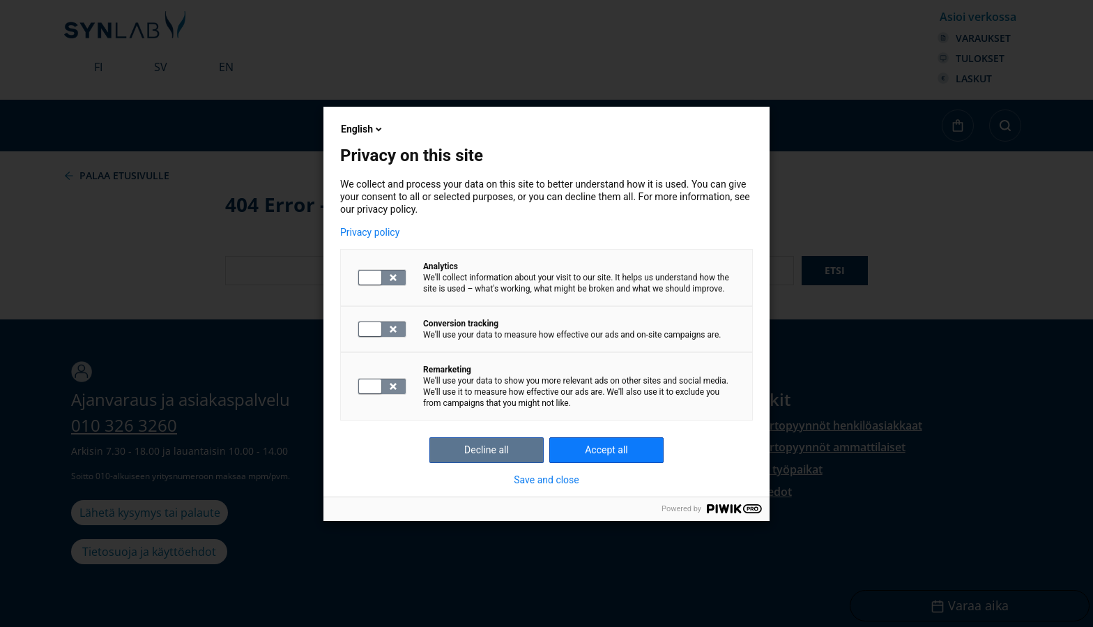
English (362, 129)
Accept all (606, 449)
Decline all (486, 449)
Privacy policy (369, 232)
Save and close (546, 479)
